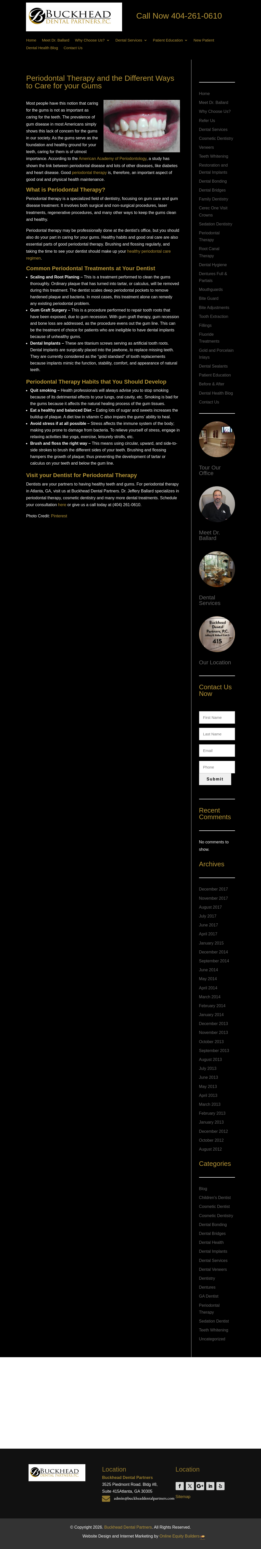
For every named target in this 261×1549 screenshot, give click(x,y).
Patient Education (168, 40)
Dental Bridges (212, 190)
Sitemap (183, 1496)
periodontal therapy (89, 172)
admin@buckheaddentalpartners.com (144, 1498)
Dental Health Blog (42, 48)
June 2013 (208, 1077)
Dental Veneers (213, 1269)
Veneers (206, 147)
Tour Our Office (210, 470)
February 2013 (212, 1113)
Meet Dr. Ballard (55, 40)
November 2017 (213, 898)
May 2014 (208, 979)
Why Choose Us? (90, 40)
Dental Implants (213, 1251)
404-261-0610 (196, 15)
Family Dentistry (213, 199)
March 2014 (210, 997)
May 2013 (208, 1086)
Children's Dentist (215, 1197)
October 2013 (211, 1042)
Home (31, 40)
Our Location (215, 662)
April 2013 (208, 1095)
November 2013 (213, 1032)
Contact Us (72, 48)
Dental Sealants (213, 366)
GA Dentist (208, 1296)
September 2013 (214, 1050)
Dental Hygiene (213, 265)
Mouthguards (211, 289)
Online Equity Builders (180, 1536)
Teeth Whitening (213, 156)
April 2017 (208, 934)
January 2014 (211, 1015)
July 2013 (208, 1068)
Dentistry (207, 1278)
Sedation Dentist (214, 1321)
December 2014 (213, 952)
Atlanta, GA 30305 (135, 1491)
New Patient (203, 40)
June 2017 (208, 925)
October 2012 (211, 1140)
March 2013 (210, 1104)
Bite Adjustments (214, 307)
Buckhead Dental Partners (128, 1527)
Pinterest (59, 516)
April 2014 (208, 988)
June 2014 (208, 970)
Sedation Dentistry (215, 224)
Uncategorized (212, 1339)
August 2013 (210, 1059)
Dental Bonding (213, 181)
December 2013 (213, 1023)
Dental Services (128, 40)
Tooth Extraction (213, 316)
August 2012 (210, 1149)
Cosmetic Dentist (214, 1206)
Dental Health (211, 1242)
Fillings (205, 325)
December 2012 (213, 1131)
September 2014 (214, 961)
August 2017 (210, 907)
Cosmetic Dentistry (216, 138)
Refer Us (207, 120)
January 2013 (211, 1122)
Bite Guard (208, 298)
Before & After (212, 384)
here (62, 505)
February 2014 (212, 1006)
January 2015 (211, 943)
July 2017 (208, 916)
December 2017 (213, 889)
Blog (203, 1189)
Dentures (207, 1287)
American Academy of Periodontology (113, 158)
